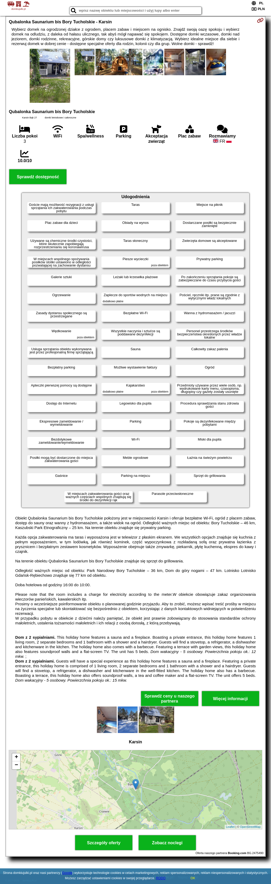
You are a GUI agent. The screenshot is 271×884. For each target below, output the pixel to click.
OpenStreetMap (250, 826)
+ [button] (16, 757)
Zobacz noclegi (167, 843)
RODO (160, 878)
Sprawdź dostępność (38, 177)
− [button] (16, 765)
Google (67, 873)
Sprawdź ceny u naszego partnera (169, 698)
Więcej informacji (230, 698)
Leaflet (230, 826)
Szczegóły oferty (103, 843)
